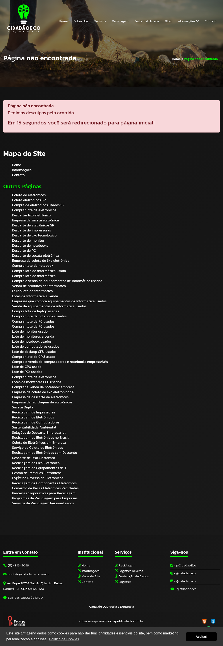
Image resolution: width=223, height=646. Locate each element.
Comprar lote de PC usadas (33, 321)
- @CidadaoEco (183, 565)
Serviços (100, 21)
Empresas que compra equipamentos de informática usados (59, 301)
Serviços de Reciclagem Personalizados (43, 503)
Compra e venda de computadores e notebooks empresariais (60, 361)
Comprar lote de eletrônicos (34, 209)
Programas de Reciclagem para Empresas (44, 498)
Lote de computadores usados (35, 346)
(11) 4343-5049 (16, 565)
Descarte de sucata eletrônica (35, 255)
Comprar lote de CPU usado (33, 356)
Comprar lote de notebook (32, 265)
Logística (123, 581)
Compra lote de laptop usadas (35, 311)
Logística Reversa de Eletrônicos (37, 477)
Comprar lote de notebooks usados (39, 316)
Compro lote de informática (34, 275)
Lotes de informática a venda (35, 296)
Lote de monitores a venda (33, 336)
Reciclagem (120, 21)
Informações (188, 21)
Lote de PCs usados (27, 371)
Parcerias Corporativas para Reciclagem (43, 493)
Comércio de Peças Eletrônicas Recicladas (45, 488)
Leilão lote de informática (32, 290)
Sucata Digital (23, 407)
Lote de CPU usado (26, 366)
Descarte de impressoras (31, 230)
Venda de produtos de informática (39, 285)
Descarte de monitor (28, 240)
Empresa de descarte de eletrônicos (40, 397)
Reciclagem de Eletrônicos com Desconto (44, 452)
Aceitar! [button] (201, 636)
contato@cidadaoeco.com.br (26, 574)
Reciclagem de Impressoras (33, 412)
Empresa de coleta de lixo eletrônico (40, 260)
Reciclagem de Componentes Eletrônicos (44, 483)
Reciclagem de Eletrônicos (33, 417)
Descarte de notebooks (30, 245)
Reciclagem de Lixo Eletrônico (36, 462)
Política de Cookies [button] (64, 639)
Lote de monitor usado (30, 331)
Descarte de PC (24, 250)
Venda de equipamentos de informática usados (49, 306)
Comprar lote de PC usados (33, 326)
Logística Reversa (129, 570)
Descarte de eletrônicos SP (33, 225)
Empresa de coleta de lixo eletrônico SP (43, 391)
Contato (210, 21)
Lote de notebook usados (31, 341)
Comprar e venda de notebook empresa (43, 386)
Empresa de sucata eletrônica (35, 220)
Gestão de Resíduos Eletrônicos (36, 472)
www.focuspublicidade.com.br (121, 621)
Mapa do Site (89, 576)
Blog (168, 21)
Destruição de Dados (132, 576)
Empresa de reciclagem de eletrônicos (42, 402)
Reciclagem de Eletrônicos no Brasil (40, 437)
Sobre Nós (81, 21)
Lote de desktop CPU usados (34, 351)
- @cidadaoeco (183, 573)
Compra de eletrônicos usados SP (38, 204)
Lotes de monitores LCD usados (36, 381)
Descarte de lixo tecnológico (34, 235)
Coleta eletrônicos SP (29, 199)
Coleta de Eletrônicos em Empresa (39, 442)
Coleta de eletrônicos (29, 194)
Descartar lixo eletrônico (31, 215)
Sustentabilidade (146, 21)
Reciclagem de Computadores (35, 422)
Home (63, 21)
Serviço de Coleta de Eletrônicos (37, 447)
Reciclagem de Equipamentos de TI (39, 467)
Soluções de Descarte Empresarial (38, 432)
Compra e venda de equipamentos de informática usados (57, 280)
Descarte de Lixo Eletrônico (33, 457)
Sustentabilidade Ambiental (34, 427)
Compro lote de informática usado (39, 270)
